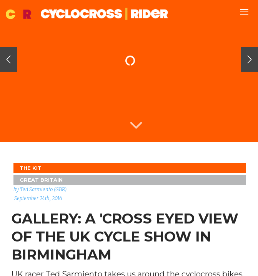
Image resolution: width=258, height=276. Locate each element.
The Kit (31, 168)
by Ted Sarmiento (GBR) (40, 189)
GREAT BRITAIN (41, 180)
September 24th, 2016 (38, 198)
